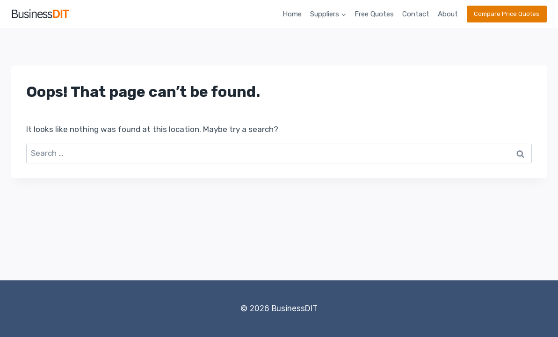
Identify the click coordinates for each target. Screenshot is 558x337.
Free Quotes (374, 14)
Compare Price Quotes (506, 13)
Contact (415, 14)
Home (292, 14)
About (448, 14)
